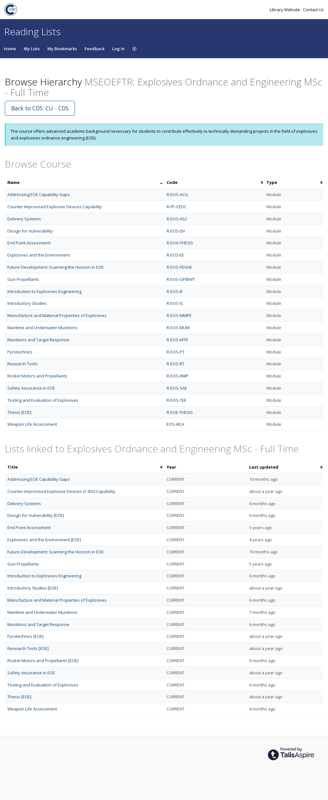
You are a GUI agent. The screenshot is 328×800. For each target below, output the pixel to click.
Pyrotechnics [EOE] (25, 636)
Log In (118, 48)
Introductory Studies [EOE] (32, 588)
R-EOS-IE (175, 291)
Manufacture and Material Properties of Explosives (57, 315)
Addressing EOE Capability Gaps (38, 194)
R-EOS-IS (175, 303)
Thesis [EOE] (19, 412)
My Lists (32, 48)
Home (10, 48)
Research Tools (22, 364)
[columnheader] (84, 182)
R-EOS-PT (175, 352)
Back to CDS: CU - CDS (40, 108)
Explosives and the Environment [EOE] (44, 540)
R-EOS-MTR (177, 340)
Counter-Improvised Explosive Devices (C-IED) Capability (61, 491)
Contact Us (313, 9)
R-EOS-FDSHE (179, 267)
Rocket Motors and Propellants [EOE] (42, 660)
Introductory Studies (27, 303)
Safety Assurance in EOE (31, 388)
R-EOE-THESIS (180, 412)
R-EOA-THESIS (180, 243)
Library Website (285, 9)
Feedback (94, 48)
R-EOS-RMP (177, 376)
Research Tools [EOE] (28, 648)
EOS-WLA (175, 424)
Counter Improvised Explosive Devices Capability (54, 207)
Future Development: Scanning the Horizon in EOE (55, 267)
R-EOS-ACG (177, 194)
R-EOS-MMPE (179, 315)
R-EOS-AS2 (177, 219)
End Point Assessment (29, 243)
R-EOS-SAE (177, 388)
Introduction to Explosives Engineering (44, 291)
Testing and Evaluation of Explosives (42, 400)
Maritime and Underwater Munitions (42, 327)
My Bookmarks (62, 48)
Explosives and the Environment (38, 255)
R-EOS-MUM (178, 327)
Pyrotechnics (19, 352)
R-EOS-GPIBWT (181, 279)
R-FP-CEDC (176, 207)
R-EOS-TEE (176, 400)
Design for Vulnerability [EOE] (35, 515)
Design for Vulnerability (30, 231)
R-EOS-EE (175, 255)
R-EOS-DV (176, 231)
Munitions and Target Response (38, 340)
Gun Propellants (23, 279)
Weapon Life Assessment (32, 424)
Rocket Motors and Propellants (37, 376)
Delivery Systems (24, 219)
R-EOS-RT (175, 364)
